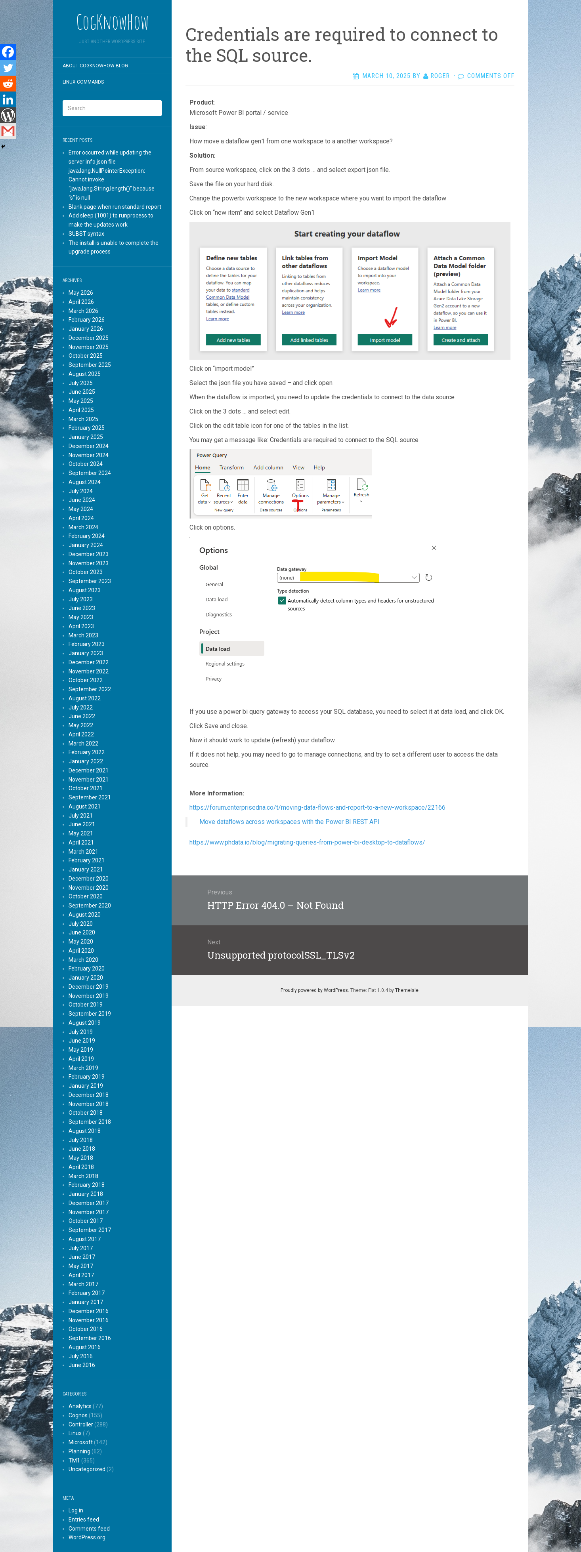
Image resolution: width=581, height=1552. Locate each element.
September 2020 (90, 905)
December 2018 (89, 1095)
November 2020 (89, 888)
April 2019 (81, 1059)
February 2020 (87, 968)
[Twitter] (8, 68)
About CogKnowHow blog (95, 66)
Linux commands (83, 82)
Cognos (78, 1415)
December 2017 (89, 1203)
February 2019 (87, 1076)
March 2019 (83, 1068)
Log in (76, 1510)
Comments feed (89, 1528)
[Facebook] (8, 52)
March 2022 (83, 743)
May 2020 (81, 941)
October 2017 (86, 1221)
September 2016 (90, 1338)
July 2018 (81, 1140)
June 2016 (82, 1365)
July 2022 (81, 707)
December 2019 (89, 987)
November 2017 (89, 1212)
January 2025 (86, 437)
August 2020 (85, 914)
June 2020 (82, 932)
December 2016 (89, 1311)
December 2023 (89, 554)
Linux (75, 1433)
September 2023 (90, 581)
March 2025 (83, 419)
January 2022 (86, 761)
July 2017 (81, 1248)
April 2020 (81, 951)
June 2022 (82, 716)
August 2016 (85, 1347)
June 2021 (82, 824)
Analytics (80, 1406)
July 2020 (81, 924)
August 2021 (85, 806)
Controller (81, 1424)
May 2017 (81, 1266)
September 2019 (90, 1014)
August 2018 (85, 1131)
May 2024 (81, 509)
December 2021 (89, 770)
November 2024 (89, 455)
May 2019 (81, 1050)
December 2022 (89, 662)
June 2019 (82, 1040)
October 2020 (86, 896)
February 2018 (87, 1185)
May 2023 (81, 617)
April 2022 (81, 734)
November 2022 (89, 671)
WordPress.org (87, 1537)
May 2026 (81, 293)
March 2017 (83, 1284)
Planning (79, 1451)
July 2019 (81, 1032)
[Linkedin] (8, 99)
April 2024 (81, 518)
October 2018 (86, 1113)
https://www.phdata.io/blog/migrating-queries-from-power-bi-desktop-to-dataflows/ (308, 842)
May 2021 (81, 833)
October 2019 (86, 1004)
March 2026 (83, 311)
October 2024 (86, 464)
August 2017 (85, 1239)
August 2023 (85, 590)
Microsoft (81, 1442)
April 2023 (81, 626)
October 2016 (86, 1329)
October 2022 (86, 680)
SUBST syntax (86, 234)
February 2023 (87, 644)
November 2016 (89, 1320)
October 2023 (86, 572)
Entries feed (84, 1519)
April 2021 (81, 842)
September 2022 (90, 689)
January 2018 (86, 1194)
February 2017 (87, 1293)
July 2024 (81, 491)
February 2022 (87, 752)
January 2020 (86, 977)
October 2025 (86, 356)
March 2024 (83, 527)
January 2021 (86, 869)
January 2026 (86, 329)
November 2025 (89, 347)
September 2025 (90, 365)
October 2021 (86, 788)
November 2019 (89, 996)
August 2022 (85, 698)
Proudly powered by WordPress (314, 990)
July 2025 (81, 383)
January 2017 (86, 1302)
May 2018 (81, 1158)
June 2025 (82, 392)
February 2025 (87, 428)
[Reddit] (8, 84)
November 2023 (89, 563)
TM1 (74, 1460)
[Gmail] (8, 131)
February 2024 (87, 536)
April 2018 (81, 1167)
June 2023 (82, 608)
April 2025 (81, 410)
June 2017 (82, 1257)
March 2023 (83, 635)
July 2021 (81, 815)
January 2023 (86, 653)
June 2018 (82, 1149)
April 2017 (81, 1275)
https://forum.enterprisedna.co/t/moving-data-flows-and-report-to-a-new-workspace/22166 (318, 807)
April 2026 (81, 302)
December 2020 (89, 878)
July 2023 (81, 599)
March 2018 (83, 1176)
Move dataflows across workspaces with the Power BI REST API (289, 822)
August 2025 (85, 374)
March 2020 (83, 960)
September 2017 (90, 1230)
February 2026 (87, 320)
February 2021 (87, 860)
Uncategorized (87, 1469)
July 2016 (81, 1356)
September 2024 (90, 473)
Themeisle (407, 990)
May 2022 (81, 725)
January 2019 (86, 1086)
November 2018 (89, 1104)
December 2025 (89, 338)
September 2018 (90, 1122)
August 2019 (85, 1023)
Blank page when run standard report (115, 207)
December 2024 (89, 446)
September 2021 (90, 797)
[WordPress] (8, 115)
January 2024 (86, 545)
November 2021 (89, 779)
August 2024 (85, 482)
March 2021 (83, 851)
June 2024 (82, 500)
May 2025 (81, 401)
